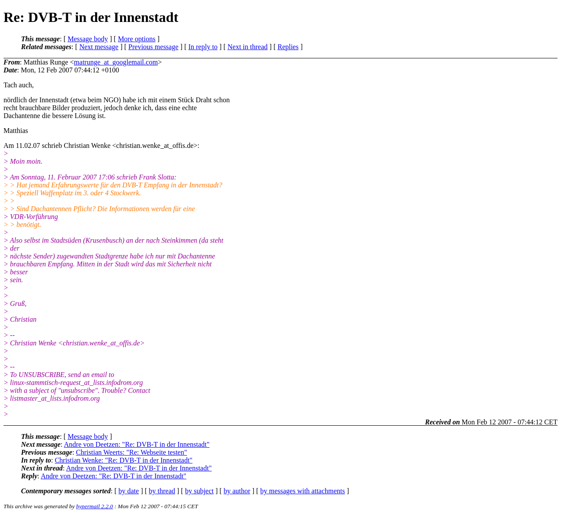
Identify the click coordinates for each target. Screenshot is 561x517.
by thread (162, 491)
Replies (287, 46)
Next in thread (247, 46)
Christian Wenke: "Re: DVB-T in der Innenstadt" (123, 460)
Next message (98, 46)
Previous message (153, 46)
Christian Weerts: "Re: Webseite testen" (131, 452)
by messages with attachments (302, 491)
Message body (87, 39)
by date (128, 491)
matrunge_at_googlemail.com (116, 62)
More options (137, 39)
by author (237, 491)
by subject (199, 491)
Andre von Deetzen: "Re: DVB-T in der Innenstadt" (136, 444)
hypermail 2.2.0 (94, 506)
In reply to (203, 46)
